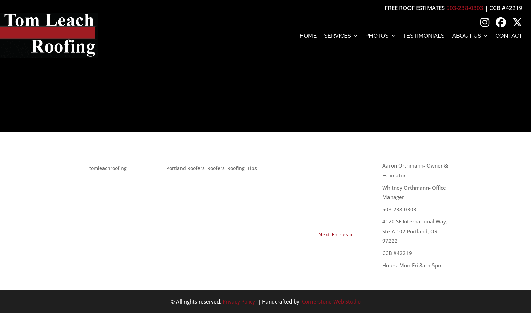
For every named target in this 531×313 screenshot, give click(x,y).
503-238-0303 (464, 8)
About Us (466, 35)
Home (308, 35)
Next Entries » (335, 234)
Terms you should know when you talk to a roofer (207, 155)
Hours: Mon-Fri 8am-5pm (412, 265)
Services (337, 35)
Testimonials (424, 35)
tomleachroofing (108, 168)
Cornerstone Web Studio (331, 301)
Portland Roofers (185, 168)
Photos (377, 35)
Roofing (236, 168)
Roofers (216, 168)
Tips (252, 168)
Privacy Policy (239, 301)
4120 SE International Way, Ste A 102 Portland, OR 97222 (415, 231)
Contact (509, 35)
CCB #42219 (397, 253)
